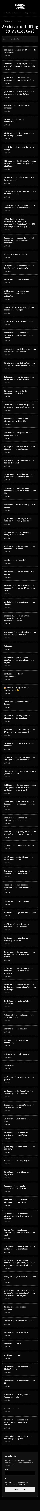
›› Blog (25, 13)
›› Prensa (33, 13)
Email (7, 1481)
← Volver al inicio (11, 21)
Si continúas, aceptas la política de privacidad (16, 1493)
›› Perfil (7, 13)
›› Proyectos (16, 13)
